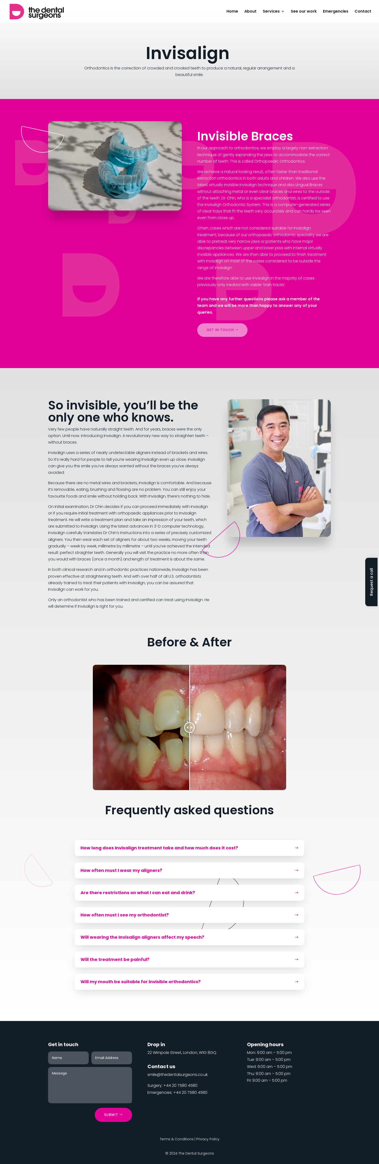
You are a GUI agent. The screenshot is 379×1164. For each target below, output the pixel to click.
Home (232, 12)
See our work (304, 12)
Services (271, 12)
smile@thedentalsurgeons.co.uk (177, 1074)
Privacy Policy (207, 1139)
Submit (111, 1114)
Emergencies (335, 12)
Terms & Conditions (177, 1139)
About (250, 12)
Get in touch (220, 329)
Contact (363, 12)
